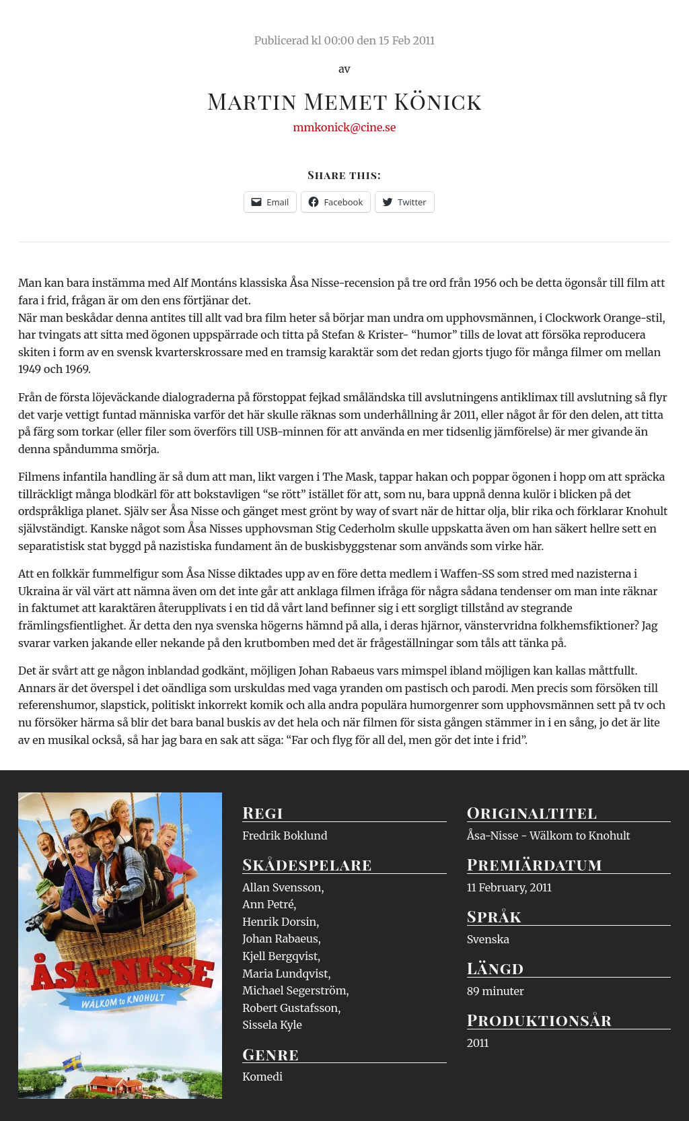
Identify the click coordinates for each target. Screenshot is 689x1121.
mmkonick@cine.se (344, 127)
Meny (653, 23)
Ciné (50, 23)
